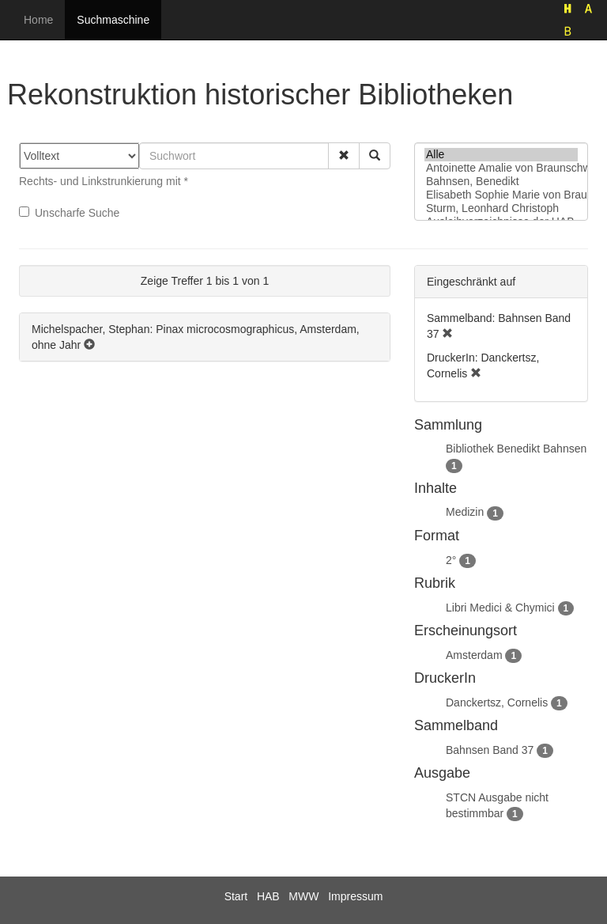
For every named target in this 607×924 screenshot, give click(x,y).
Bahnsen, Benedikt (501, 181)
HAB (268, 896)
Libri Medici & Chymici (500, 607)
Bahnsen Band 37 (489, 750)
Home (38, 19)
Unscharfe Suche (69, 212)
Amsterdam (474, 655)
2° (451, 560)
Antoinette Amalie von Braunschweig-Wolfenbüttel (501, 168)
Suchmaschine (113, 19)
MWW (303, 896)
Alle (501, 154)
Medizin (465, 512)
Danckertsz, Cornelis (497, 702)
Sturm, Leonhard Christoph (501, 208)
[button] (344, 155)
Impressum (355, 896)
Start (236, 896)
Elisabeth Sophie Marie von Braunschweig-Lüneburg (501, 195)
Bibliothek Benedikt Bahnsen (516, 448)
